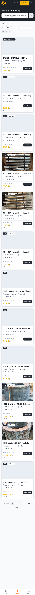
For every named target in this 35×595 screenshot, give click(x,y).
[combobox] (9, 27)
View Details (27, 68)
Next (29, 503)
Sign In (16, 3)
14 (24, 503)
